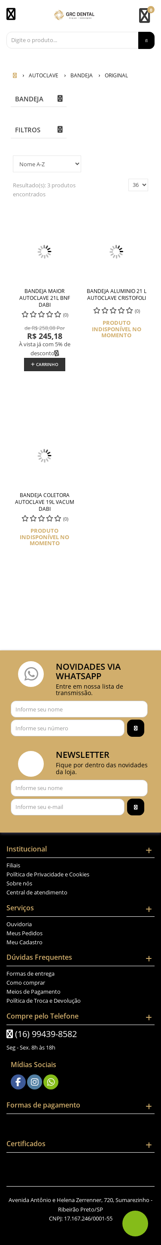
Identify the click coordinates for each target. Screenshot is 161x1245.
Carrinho (44, 364)
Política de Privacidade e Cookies (47, 874)
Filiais (13, 865)
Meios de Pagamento (33, 992)
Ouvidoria (19, 924)
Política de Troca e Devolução (43, 1001)
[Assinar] (135, 728)
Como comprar (25, 983)
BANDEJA (29, 99)
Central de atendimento (36, 892)
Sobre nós (19, 883)
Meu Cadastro (24, 942)
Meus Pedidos (24, 933)
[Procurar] (146, 40)
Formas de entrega (30, 973)
